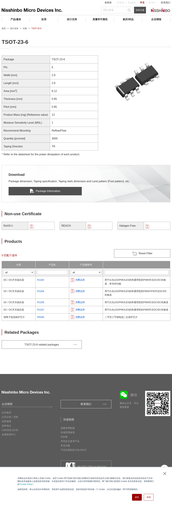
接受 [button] (137, 497)
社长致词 (6, 412)
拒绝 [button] (149, 497)
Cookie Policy (26, 484)
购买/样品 (128, 19)
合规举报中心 (9, 434)
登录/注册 (140, 10)
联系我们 (165, 2)
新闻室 (108, 2)
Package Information (45, 191)
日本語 (120, 2)
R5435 (40, 317)
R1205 (40, 302)
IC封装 (64, 436)
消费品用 (80, 280)
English (132, 2)
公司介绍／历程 (10, 417)
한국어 (152, 2)
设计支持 (72, 19)
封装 (25, 28)
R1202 (40, 280)
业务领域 (6, 421)
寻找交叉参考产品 (70, 441)
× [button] (164, 473)
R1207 (40, 309)
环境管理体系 (68, 432)
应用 (43, 19)
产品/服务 (15, 19)
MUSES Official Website (91, 466)
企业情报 (156, 19)
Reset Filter (146, 253)
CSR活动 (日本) (10, 430)
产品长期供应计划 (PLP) (73, 450)
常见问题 (65, 445)
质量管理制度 (68, 428)
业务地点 (6, 425)
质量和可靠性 (100, 19)
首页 (4, 28)
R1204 (40, 291)
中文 (142, 2)
